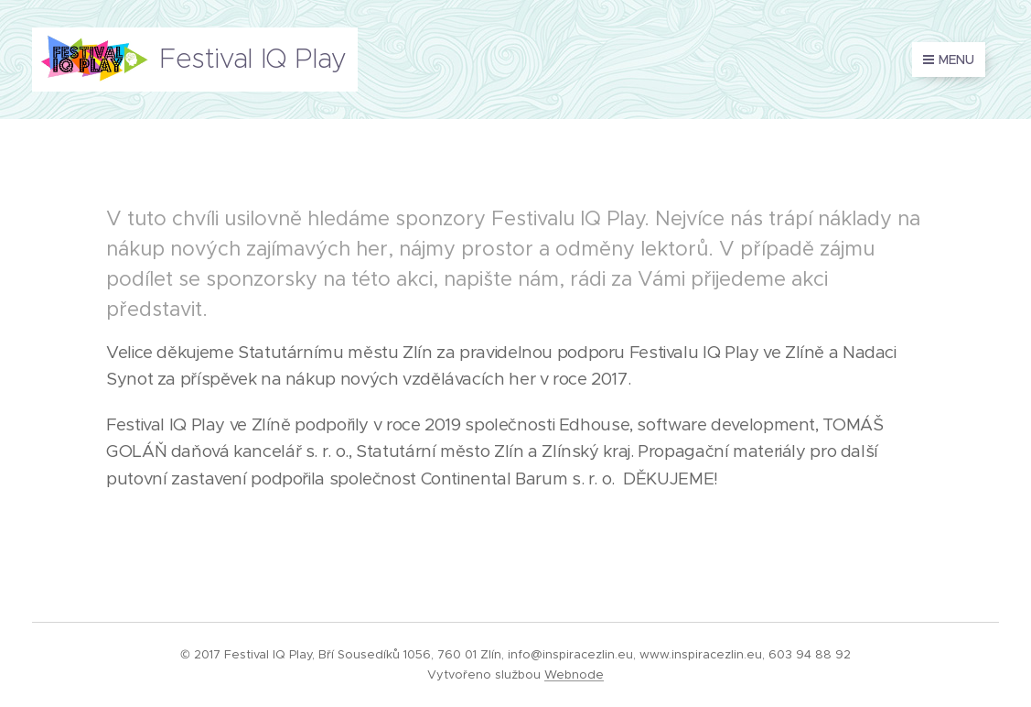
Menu (948, 59)
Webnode (574, 674)
